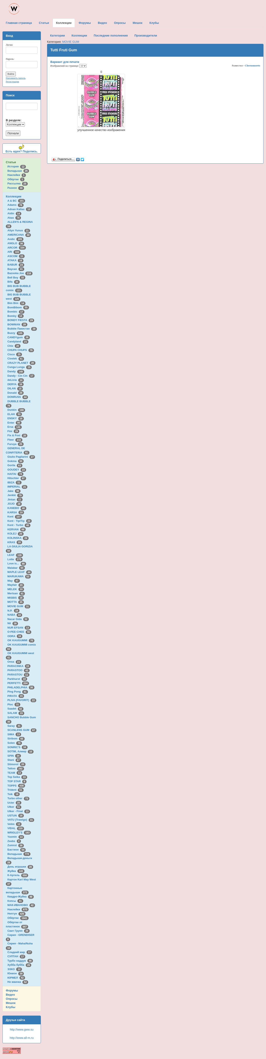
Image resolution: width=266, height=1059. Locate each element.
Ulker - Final (18, 811)
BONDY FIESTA (20, 320)
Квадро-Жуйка (20, 896)
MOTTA (15, 601)
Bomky (15, 315)
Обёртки (15, 179)
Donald (15, 392)
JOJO (14, 503)
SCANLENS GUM (21, 730)
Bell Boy (16, 277)
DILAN (15, 388)
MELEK (15, 589)
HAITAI (15, 474)
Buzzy (15, 333)
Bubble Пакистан (22, 328)
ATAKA (15, 260)
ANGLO (15, 243)
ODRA (14, 636)
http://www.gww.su (21, 1029)
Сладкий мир (19, 952)
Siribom (16, 738)
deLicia (15, 379)
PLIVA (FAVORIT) (21, 700)
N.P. (13, 610)
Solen (14, 742)
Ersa (14, 426)
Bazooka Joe (20, 273)
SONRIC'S (17, 747)
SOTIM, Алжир (20, 751)
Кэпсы (15, 900)
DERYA (15, 384)
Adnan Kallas (19, 209)
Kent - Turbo (18, 525)
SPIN (14, 755)
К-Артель (17, 875)
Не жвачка (17, 981)
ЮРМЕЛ (16, 977)
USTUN (15, 815)
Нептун (16, 913)
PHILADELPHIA (20, 687)
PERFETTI (18, 683)
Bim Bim (16, 303)
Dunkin (16, 409)
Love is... (16, 563)
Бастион (16, 849)
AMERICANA (19, 234)
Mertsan (16, 593)
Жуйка (15, 871)
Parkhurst (17, 678)
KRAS (14, 542)
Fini (13, 431)
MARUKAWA (19, 576)
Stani (14, 759)
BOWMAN (17, 324)
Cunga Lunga (19, 367)
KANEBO (16, 508)
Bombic (15, 311)
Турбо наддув (20, 960)
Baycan (15, 269)
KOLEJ (15, 533)
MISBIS (15, 597)
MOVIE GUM (18, 606)
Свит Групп (18, 930)
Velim (14, 824)
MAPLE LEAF (19, 572)
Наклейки (16, 174)
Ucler (14, 802)
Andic (15, 239)
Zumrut (15, 845)
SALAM (15, 713)
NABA (14, 614)
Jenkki (15, 495)
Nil (12, 623)
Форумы (12, 990)
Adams (15, 204)
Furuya (15, 444)
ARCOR (16, 247)
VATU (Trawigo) (20, 819)
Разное (15, 187)
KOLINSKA (18, 537)
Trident (15, 789)
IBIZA (14, 482)
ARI (14, 251)
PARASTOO (18, 670)
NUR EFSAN (18, 627)
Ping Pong (17, 691)
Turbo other (18, 798)
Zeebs (14, 841)
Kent (14, 516)
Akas (14, 217)
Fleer (14, 439)
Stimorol (16, 764)
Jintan (15, 499)
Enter (14, 422)
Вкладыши (18, 170)
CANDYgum (18, 337)
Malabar (16, 567)
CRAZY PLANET (21, 362)
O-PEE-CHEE (19, 631)
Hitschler (16, 478)
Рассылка (17, 183)
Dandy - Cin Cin (21, 375)
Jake (14, 491)
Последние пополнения (111, 35)
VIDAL (15, 828)
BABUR (15, 264)
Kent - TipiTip (19, 520)
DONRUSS (17, 396)
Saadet (15, 708)
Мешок (11, 1003)
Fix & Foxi (17, 435)
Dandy (15, 371)
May (13, 580)
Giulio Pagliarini (21, 456)
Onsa (14, 661)
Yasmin (15, 836)
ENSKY (15, 418)
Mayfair (15, 584)
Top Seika (17, 776)
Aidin (14, 213)
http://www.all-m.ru (22, 1037)
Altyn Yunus (18, 230)
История (16, 166)
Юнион (15, 973)
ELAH (14, 414)
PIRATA (15, 695)
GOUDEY (16, 469)
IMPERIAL (17, 486)
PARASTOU (18, 674)
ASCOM (16, 256)
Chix (14, 345)
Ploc (13, 704)
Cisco (14, 354)
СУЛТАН (16, 956)
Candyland (17, 341)
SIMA (14, 734)
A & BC (16, 200)
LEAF (15, 554)
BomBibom (18, 307)
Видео (10, 994)
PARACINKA (18, 666)
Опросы (11, 998)
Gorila (14, 465)
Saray (14, 725)
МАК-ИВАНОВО (21, 905)
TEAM (14, 772)
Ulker (14, 806)
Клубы (10, 1007)
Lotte (15, 559)
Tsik (13, 794)
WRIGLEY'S (19, 832)
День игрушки (20, 866)
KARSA (15, 512)
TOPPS (16, 785)
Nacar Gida (18, 619)
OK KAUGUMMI (21, 640)
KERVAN (16, 529)
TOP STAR (17, 781)
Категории (57, 35)
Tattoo (15, 768)
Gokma (15, 461)
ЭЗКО (14, 969)
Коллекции (13, 196)
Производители (145, 35)
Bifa (13, 281)
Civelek (15, 358)
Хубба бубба (19, 964)
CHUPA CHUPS (20, 350)
